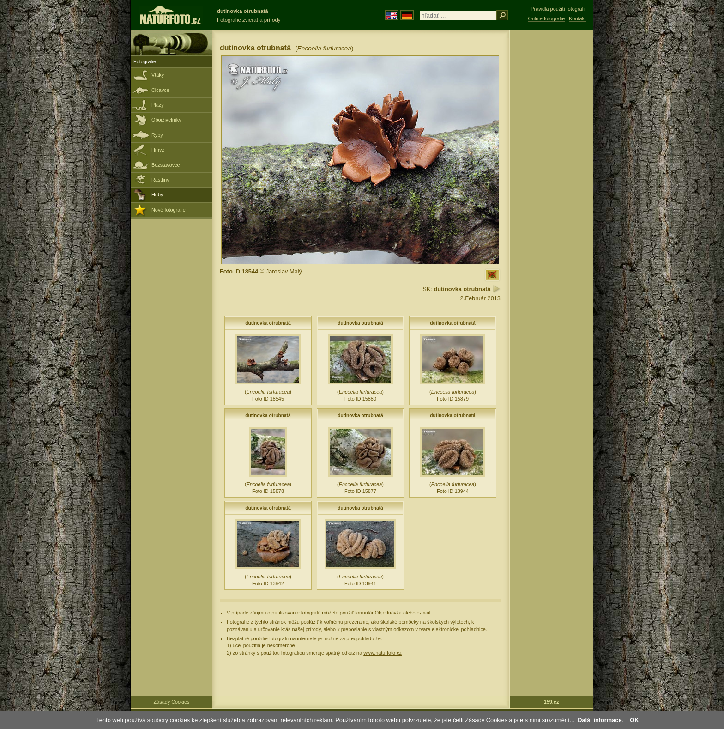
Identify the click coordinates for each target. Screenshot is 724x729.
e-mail (424, 612)
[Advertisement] (551, 177)
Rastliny (160, 179)
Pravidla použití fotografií (558, 9)
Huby (157, 194)
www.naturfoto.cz (382, 653)
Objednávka (388, 612)
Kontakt (577, 18)
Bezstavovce (165, 165)
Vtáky (157, 75)
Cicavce (160, 90)
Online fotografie (546, 18)
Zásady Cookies (172, 702)
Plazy (157, 105)
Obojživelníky (166, 119)
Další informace (599, 720)
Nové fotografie (168, 210)
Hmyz (157, 149)
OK (634, 720)
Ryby (157, 135)
